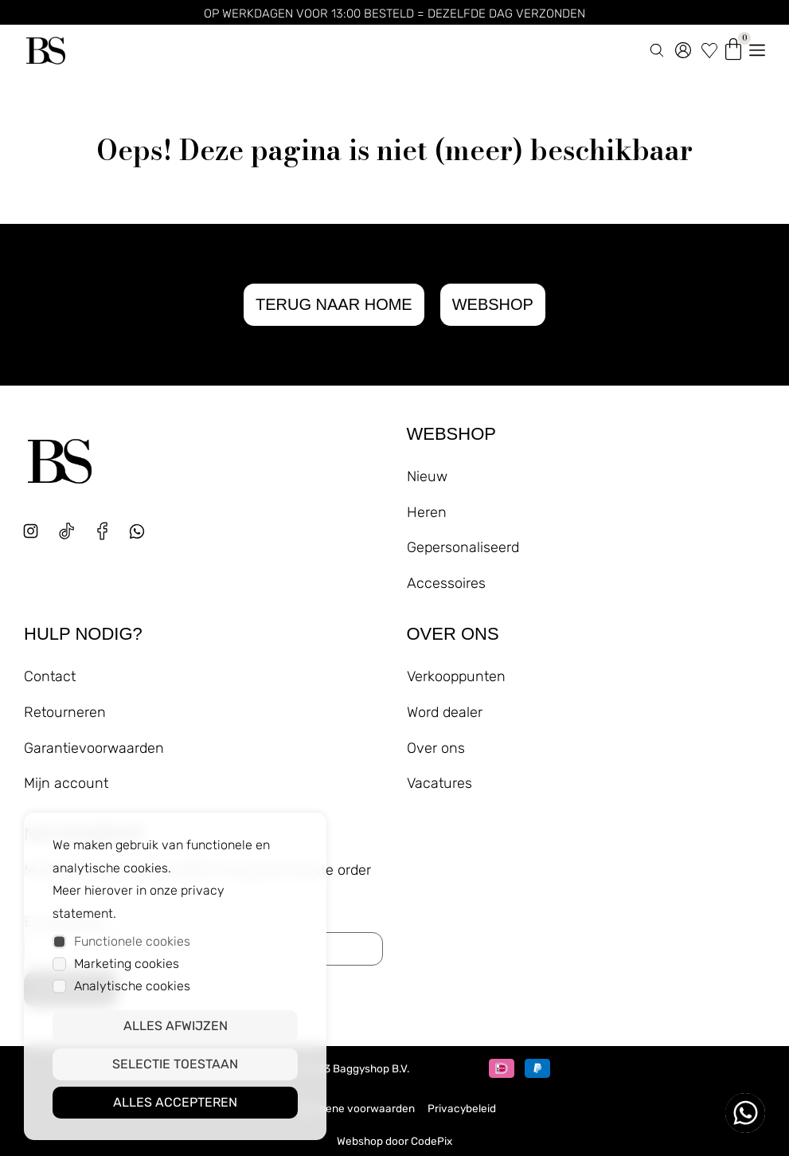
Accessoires (446, 583)
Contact (50, 676)
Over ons (436, 748)
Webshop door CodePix (394, 1140)
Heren (427, 512)
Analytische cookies (132, 985)
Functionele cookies (132, 941)
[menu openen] (757, 47)
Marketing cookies (126, 963)
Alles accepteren (175, 1102)
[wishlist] (709, 47)
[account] (683, 47)
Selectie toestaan (175, 1064)
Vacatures (439, 783)
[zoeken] (657, 47)
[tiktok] (66, 531)
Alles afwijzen (175, 1025)
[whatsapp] (143, 537)
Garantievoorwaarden (94, 748)
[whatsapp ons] (745, 1113)
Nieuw (427, 476)
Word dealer (444, 712)
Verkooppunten (456, 676)
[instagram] (31, 531)
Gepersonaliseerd (463, 547)
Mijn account (66, 783)
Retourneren (65, 712)
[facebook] (102, 531)
